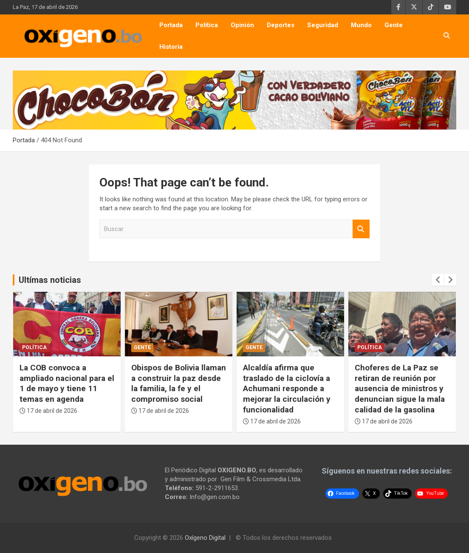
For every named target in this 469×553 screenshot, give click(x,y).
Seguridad (322, 25)
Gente (393, 25)
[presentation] (438, 280)
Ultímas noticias (50, 280)
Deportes (280, 25)
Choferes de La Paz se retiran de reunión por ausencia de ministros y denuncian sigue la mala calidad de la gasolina (400, 389)
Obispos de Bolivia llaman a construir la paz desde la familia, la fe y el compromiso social (178, 383)
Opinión (242, 25)
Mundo (361, 25)
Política (206, 25)
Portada (171, 25)
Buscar (361, 229)
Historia (171, 47)
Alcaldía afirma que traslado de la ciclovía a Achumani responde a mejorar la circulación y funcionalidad (287, 389)
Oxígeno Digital (205, 538)
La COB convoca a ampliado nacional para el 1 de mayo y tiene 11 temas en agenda (67, 383)
